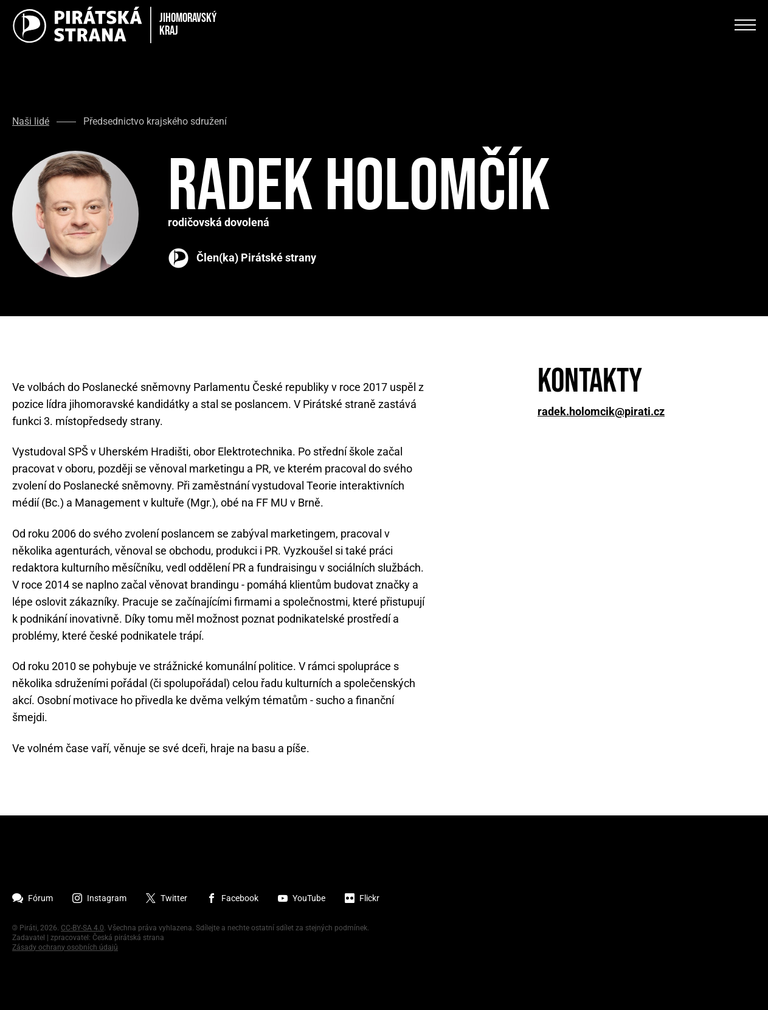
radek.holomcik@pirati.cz (601, 411)
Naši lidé (30, 121)
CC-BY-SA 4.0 (82, 928)
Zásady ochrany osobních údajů (65, 947)
